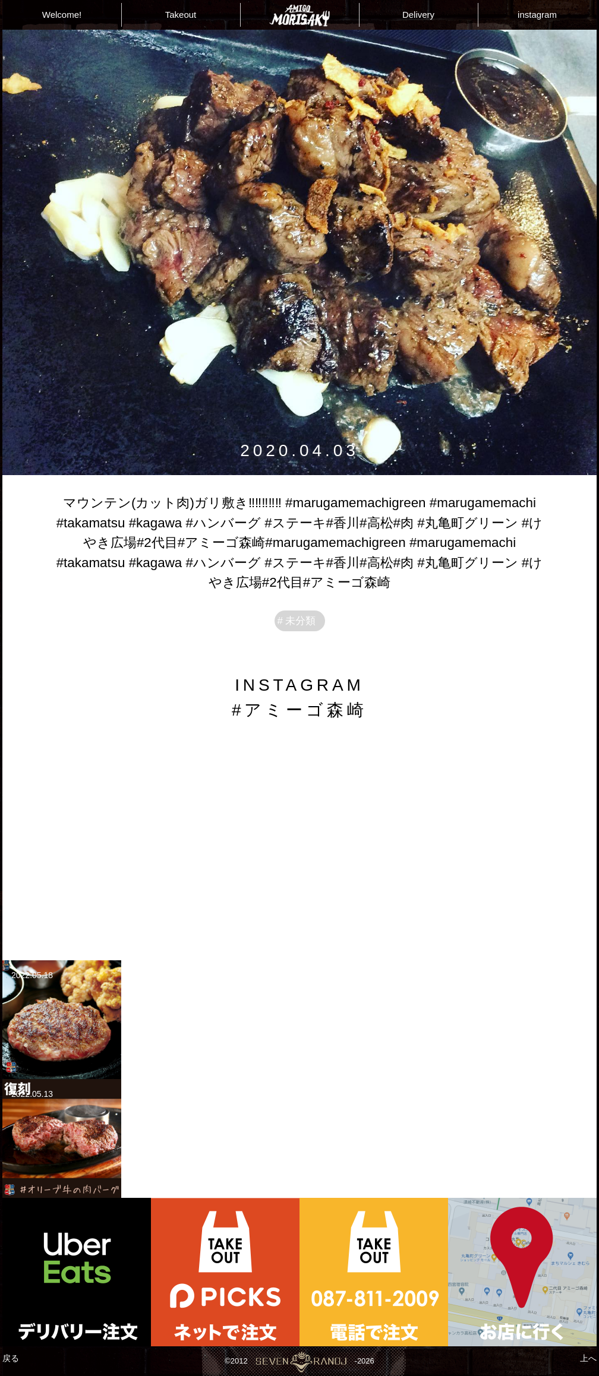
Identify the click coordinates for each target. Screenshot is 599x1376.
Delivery (418, 15)
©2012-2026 (299, 1361)
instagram (537, 15)
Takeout (181, 15)
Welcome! (61, 15)
